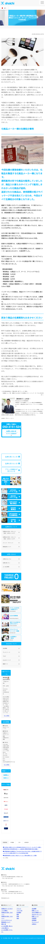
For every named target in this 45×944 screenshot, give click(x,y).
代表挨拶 (34, 918)
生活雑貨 (19, 912)
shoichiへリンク (7, 660)
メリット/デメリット (6, 920)
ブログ (4, 656)
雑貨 (18, 914)
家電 (18, 916)
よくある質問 (6, 566)
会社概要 (34, 908)
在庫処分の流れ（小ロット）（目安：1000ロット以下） (9, 538)
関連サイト (5, 664)
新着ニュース (35, 910)
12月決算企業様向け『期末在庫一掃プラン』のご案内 (14, 391)
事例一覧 (3, 924)
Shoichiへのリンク (36, 914)
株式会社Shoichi (5, 898)
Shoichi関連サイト (36, 912)
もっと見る (6, 715)
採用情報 (34, 920)
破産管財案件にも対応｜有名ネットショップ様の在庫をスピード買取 (20, 855)
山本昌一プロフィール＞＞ (7, 418)
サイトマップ (35, 922)
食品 (18, 918)
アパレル (19, 908)
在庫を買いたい (6, 563)
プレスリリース (6, 652)
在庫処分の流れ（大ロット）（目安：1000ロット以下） (9, 532)
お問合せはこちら (7, 559)
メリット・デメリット (8, 542)
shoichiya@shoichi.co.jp (9, 761)
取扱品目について (7, 546)
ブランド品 (19, 910)
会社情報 (5, 648)
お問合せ (34, 924)
